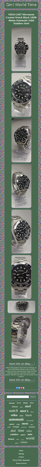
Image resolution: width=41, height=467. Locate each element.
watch (13, 411)
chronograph (30, 420)
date (21, 415)
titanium (12, 403)
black (29, 415)
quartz (12, 424)
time (21, 430)
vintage (16, 427)
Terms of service (21, 463)
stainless (14, 434)
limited (11, 439)
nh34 (21, 407)
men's (24, 411)
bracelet (32, 427)
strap (22, 439)
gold (9, 427)
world (30, 438)
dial (13, 430)
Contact (21, 457)
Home (21, 450)
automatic (16, 419)
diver (32, 412)
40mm (15, 406)
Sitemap (21, 454)
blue (32, 403)
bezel (19, 403)
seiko (14, 415)
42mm (25, 403)
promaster (24, 427)
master (23, 435)
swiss (18, 424)
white (17, 439)
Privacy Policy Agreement (21, 460)
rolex (29, 430)
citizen (23, 442)
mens (25, 423)
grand (16, 443)
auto (30, 434)
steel (28, 406)
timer (32, 424)
